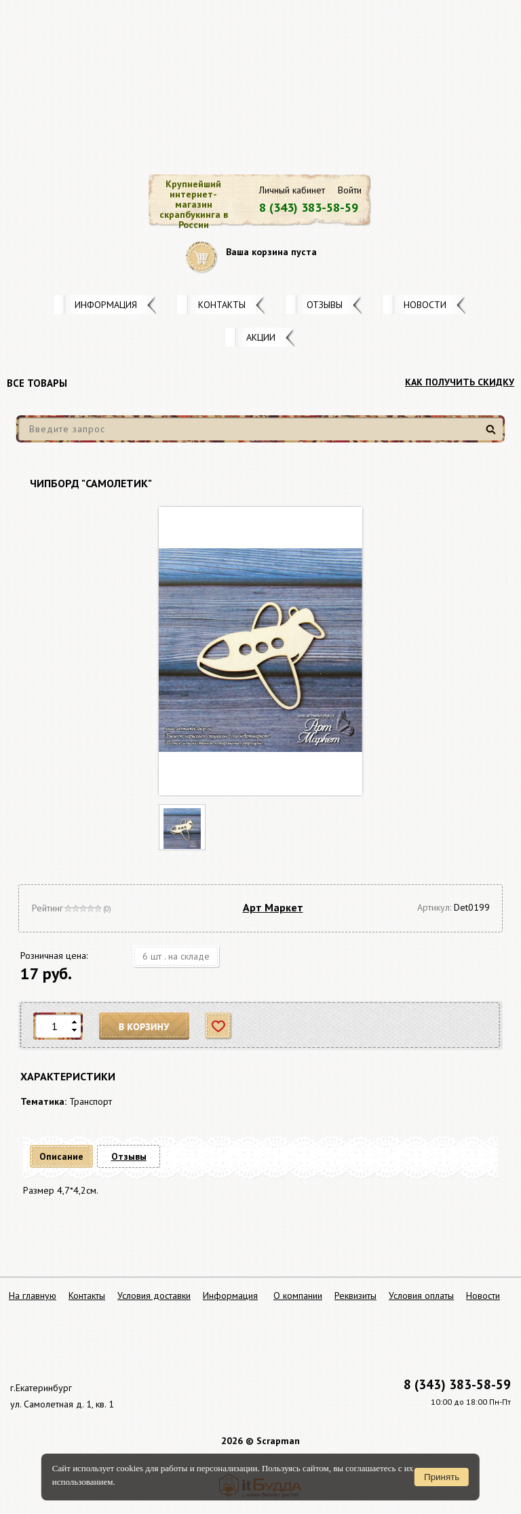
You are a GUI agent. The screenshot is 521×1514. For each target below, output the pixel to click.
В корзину (144, 1026)
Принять (441, 1477)
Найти (493, 434)
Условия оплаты (421, 1295)
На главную (32, 1295)
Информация (106, 305)
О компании (297, 1295)
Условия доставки (154, 1295)
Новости (425, 305)
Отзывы (325, 305)
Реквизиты (355, 1295)
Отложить (219, 1026)
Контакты (222, 305)
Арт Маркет (273, 907)
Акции (260, 337)
